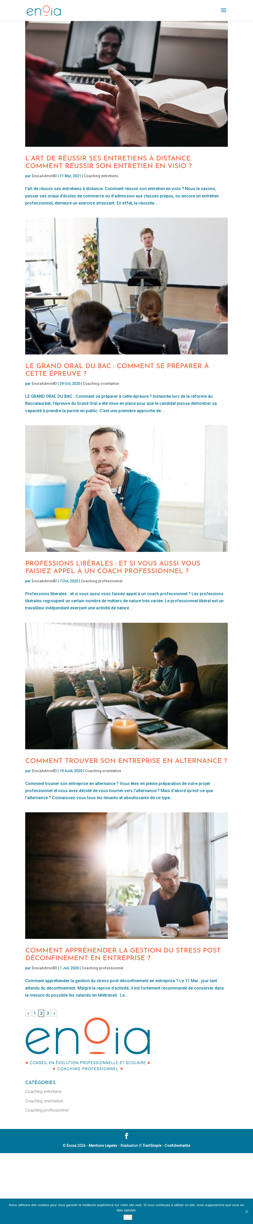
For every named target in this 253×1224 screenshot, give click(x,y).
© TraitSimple (150, 1145)
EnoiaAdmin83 (44, 176)
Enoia (71, 1145)
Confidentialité (177, 1145)
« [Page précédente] (28, 1013)
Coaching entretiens (101, 176)
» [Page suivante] (54, 1013)
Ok (127, 1217)
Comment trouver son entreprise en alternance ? (126, 761)
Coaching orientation (101, 383)
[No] (246, 1211)
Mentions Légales (103, 1145)
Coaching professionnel (102, 581)
